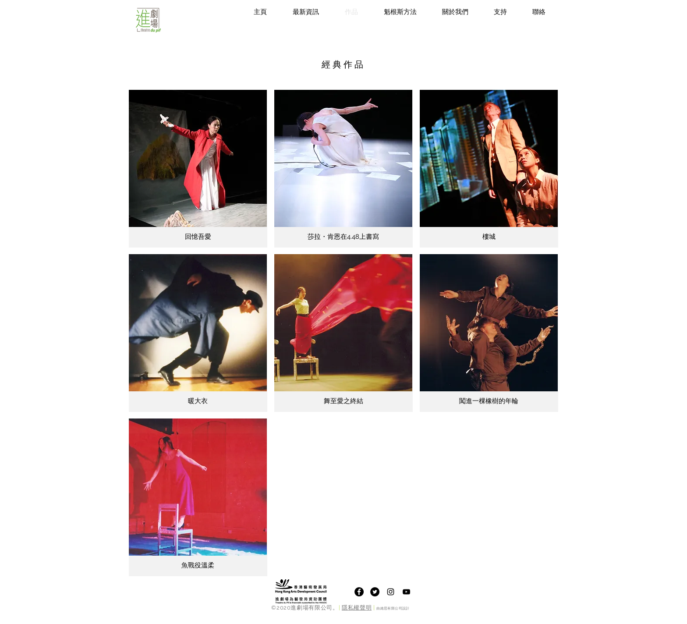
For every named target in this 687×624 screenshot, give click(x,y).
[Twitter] (374, 591)
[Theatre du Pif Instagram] (390, 591)
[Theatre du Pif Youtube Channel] (406, 591)
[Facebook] (359, 591)
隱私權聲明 (357, 607)
